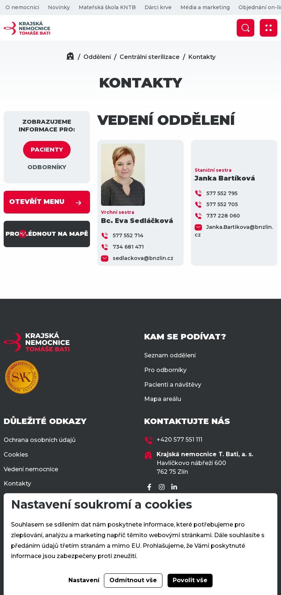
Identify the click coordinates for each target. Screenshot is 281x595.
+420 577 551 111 (179, 439)
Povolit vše (190, 580)
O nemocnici (22, 7)
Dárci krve (158, 7)
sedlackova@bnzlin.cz (143, 258)
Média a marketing (205, 7)
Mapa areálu (162, 398)
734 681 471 (128, 246)
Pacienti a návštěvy (172, 384)
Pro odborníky (165, 370)
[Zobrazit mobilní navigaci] (268, 28)
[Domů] (70, 57)
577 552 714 (128, 235)
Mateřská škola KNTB (107, 7)
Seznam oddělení (170, 355)
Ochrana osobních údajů (40, 439)
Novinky (59, 7)
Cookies (16, 454)
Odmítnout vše (133, 580)
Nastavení (84, 580)
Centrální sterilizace (150, 56)
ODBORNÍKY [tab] (46, 167)
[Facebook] (150, 487)
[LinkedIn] (175, 487)
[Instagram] (162, 487)
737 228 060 (223, 215)
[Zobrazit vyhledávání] (245, 28)
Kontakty (202, 56)
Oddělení (97, 56)
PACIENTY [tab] (47, 149)
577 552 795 (221, 193)
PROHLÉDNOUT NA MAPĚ (46, 234)
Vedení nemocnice (31, 469)
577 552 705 (222, 204)
